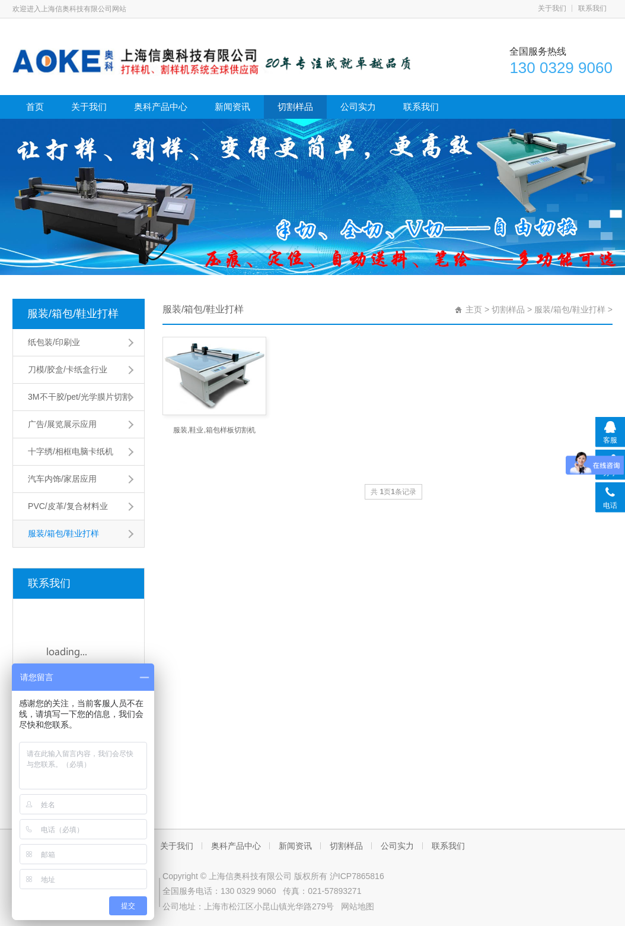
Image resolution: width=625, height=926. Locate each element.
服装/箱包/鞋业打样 (73, 314)
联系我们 (592, 8)
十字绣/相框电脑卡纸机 (70, 451)
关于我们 (552, 8)
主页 (473, 309)
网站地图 (357, 906)
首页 (35, 107)
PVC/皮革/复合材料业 (68, 506)
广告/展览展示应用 (62, 424)
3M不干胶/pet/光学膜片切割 (79, 397)
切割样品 (295, 107)
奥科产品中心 (160, 107)
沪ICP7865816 (357, 876)
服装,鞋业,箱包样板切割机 (214, 430)
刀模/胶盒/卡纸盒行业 (67, 369)
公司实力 (358, 107)
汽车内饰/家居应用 (62, 478)
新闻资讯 (232, 107)
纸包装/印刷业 (54, 342)
